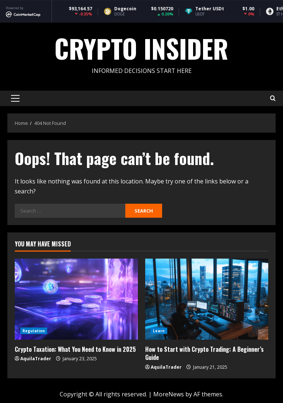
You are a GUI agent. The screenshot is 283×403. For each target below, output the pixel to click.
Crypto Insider (141, 48)
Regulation (33, 330)
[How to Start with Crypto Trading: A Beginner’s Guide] (206, 299)
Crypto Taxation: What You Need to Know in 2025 (75, 349)
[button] (15, 98)
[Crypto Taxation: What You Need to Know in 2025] (76, 299)
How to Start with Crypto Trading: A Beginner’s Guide (204, 353)
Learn (159, 330)
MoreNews (168, 394)
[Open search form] (273, 98)
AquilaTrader (35, 358)
